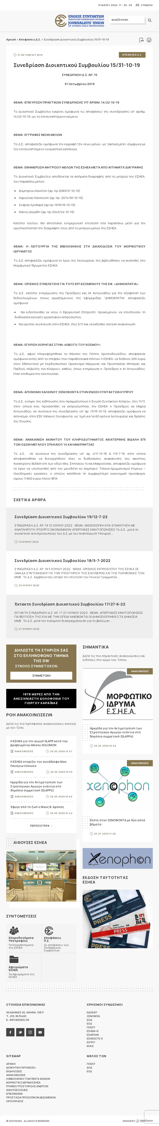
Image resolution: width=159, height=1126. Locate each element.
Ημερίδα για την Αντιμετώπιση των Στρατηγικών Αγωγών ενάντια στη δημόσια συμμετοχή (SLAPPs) (36, 786)
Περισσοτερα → (41, 825)
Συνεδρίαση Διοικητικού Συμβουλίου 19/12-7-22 (60, 516)
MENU (9, 5)
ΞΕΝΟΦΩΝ (93, 1016)
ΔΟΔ (89, 1019)
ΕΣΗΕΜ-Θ (93, 1031)
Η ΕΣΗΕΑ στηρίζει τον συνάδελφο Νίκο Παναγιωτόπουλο (38, 763)
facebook (10, 1032)
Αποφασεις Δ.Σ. (132, 54)
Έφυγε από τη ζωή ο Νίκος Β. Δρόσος (37, 807)
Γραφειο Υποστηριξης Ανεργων (27, 1086)
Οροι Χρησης (14, 1101)
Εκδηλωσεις (14, 1071)
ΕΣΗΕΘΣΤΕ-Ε (95, 1038)
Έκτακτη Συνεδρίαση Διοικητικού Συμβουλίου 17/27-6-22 (69, 603)
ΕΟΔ (89, 1023)
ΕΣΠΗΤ (91, 1042)
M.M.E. (90, 1046)
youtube (40, 1032)
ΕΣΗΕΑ (79, 21)
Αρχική (11, 39)
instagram (30, 1032)
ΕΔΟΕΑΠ (92, 1012)
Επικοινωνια (14, 1093)
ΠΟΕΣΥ (91, 1027)
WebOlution (144, 1121)
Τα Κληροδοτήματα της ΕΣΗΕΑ (24, 942)
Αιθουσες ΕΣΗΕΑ (30, 842)
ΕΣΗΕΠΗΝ (93, 1034)
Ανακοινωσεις (23, 751)
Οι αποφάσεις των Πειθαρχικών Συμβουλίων (59, 944)
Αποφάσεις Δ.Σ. (30, 39)
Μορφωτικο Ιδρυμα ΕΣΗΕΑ (23, 1082)
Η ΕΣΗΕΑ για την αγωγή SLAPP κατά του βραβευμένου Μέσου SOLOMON (39, 743)
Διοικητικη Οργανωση (20, 1067)
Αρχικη (11, 1063)
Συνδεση (147, 5)
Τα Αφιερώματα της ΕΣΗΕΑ (24, 972)
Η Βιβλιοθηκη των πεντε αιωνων (28, 1078)
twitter (20, 1032)
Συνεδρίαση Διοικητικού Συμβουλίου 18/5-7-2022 (62, 560)
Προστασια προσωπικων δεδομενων (31, 1097)
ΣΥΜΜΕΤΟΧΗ (41, 675)
